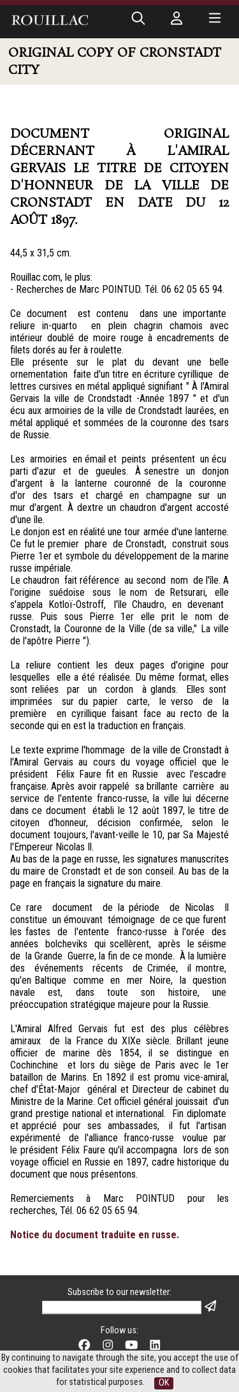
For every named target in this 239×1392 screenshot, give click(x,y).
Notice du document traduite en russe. (94, 1235)
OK (164, 1382)
